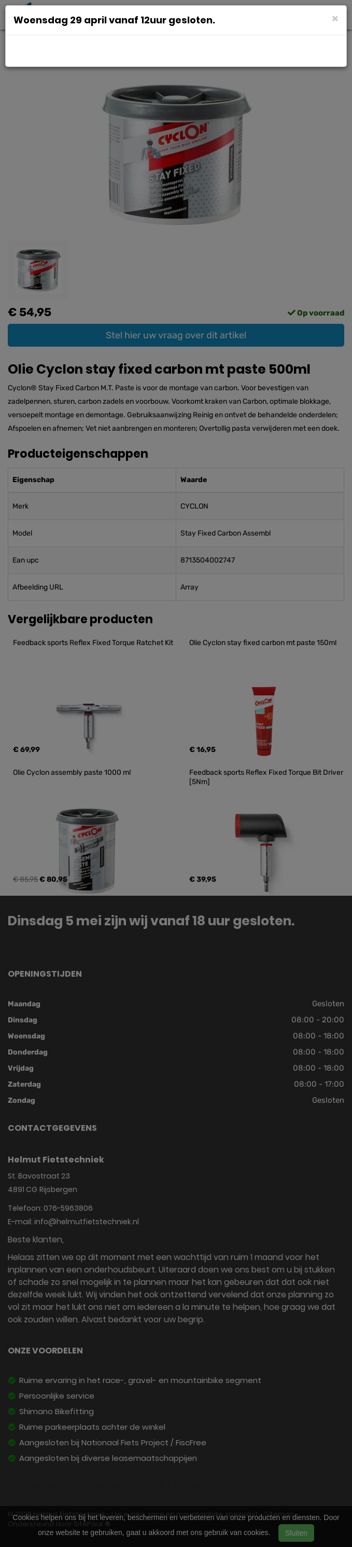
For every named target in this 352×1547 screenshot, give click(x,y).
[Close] (335, 17)
